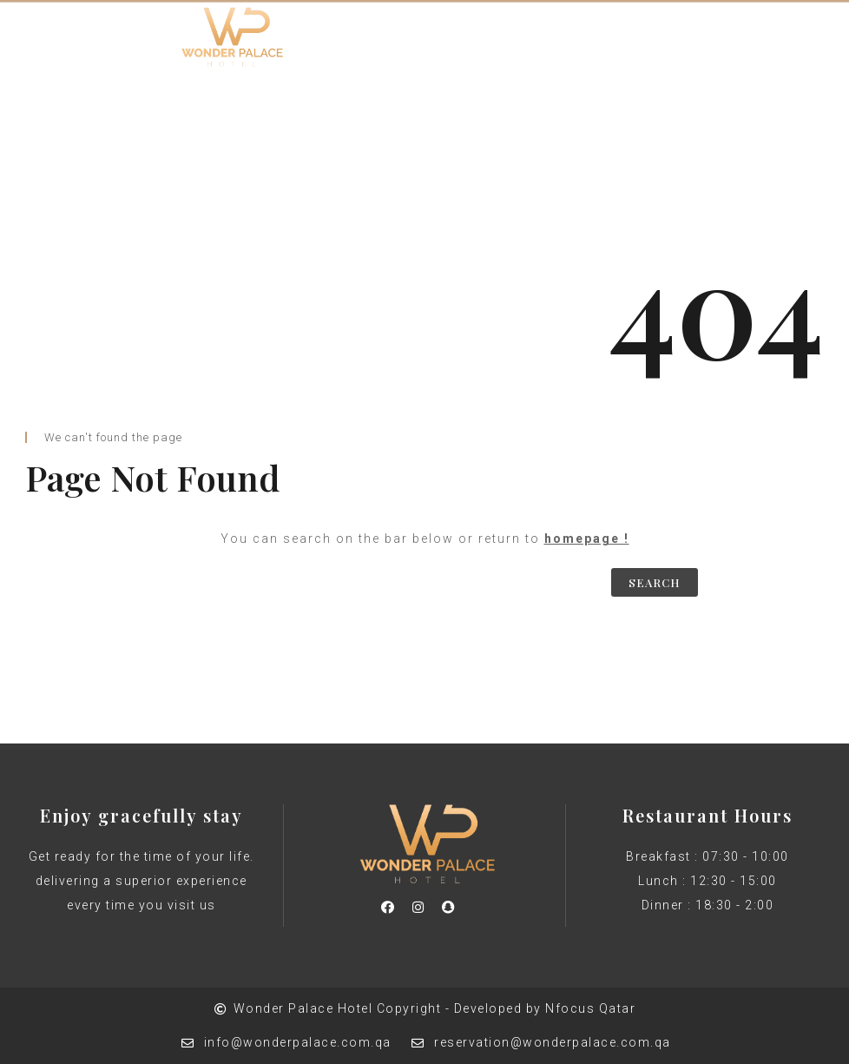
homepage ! (586, 538)
